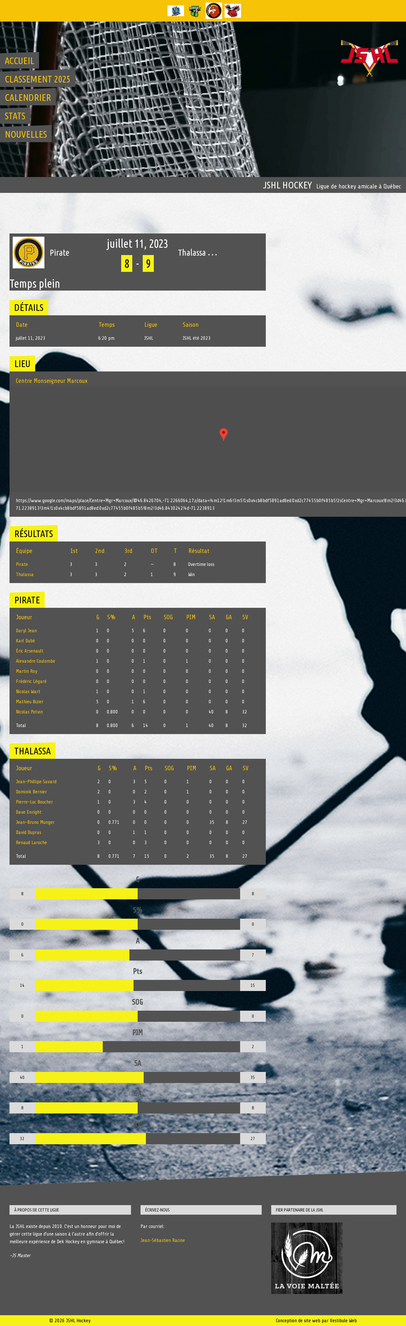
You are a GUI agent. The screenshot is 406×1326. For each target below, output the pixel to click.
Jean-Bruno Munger (35, 822)
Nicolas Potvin (29, 712)
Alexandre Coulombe (35, 661)
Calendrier (28, 97)
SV (245, 617)
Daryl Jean (26, 630)
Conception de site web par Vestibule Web (316, 1320)
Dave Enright (29, 812)
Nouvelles (26, 134)
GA (229, 617)
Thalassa (25, 574)
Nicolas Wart (28, 691)
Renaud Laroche (31, 842)
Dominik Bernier (31, 792)
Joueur (24, 617)
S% (111, 617)
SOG (168, 617)
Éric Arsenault (29, 651)
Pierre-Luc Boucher (34, 802)
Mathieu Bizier (29, 702)
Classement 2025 (37, 79)
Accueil (19, 60)
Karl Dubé (25, 641)
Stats (15, 115)
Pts (147, 617)
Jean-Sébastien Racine (163, 1240)
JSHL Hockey (287, 185)
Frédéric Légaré (31, 681)
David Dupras (28, 832)
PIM (191, 617)
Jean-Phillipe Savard (36, 781)
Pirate (22, 564)
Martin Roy (26, 671)
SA (212, 617)
